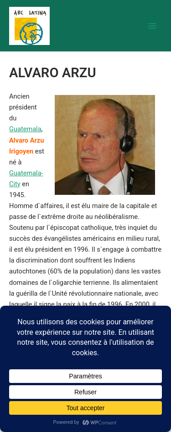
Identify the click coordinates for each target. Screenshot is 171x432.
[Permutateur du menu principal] (152, 25)
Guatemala (25, 129)
